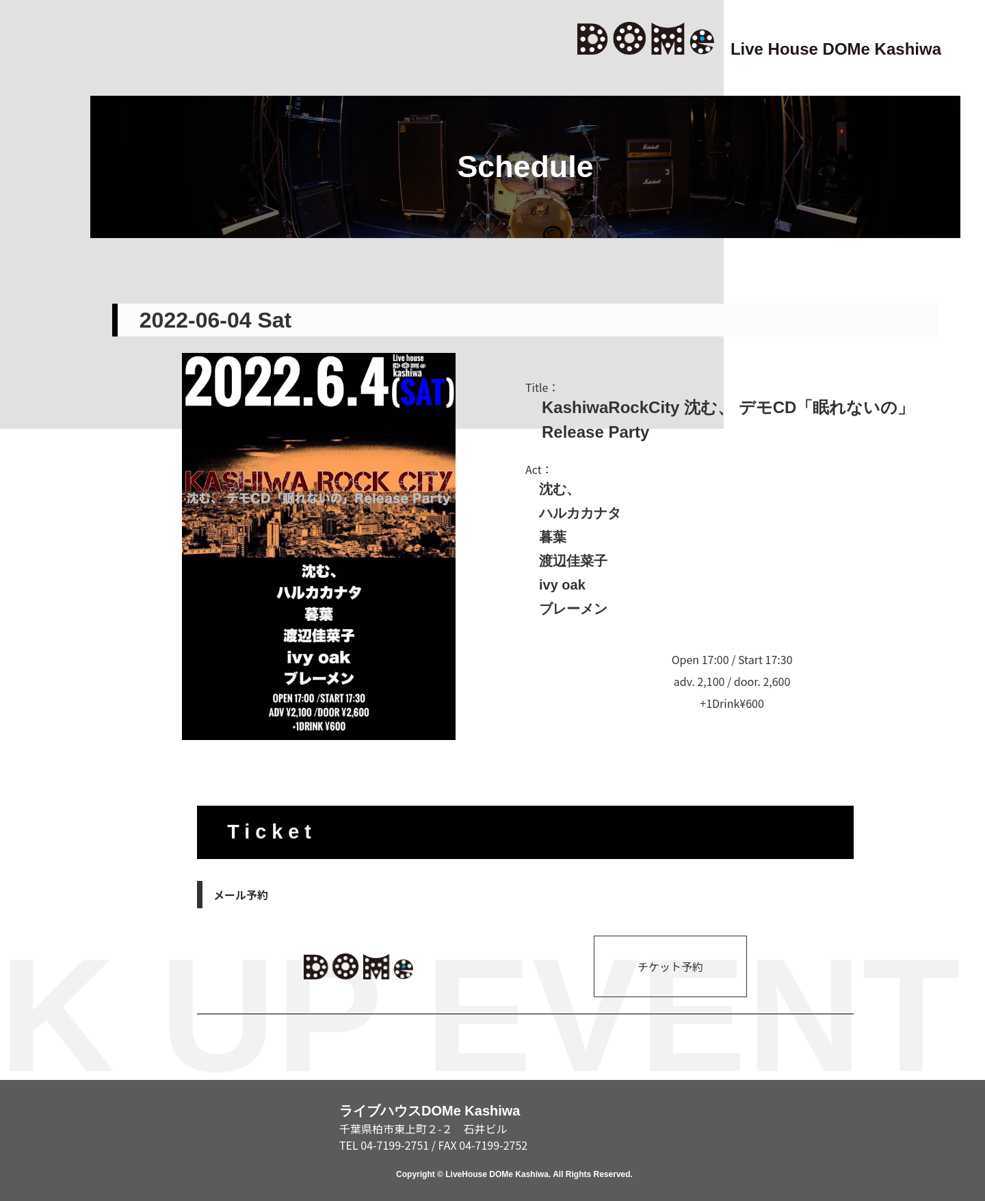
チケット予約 (670, 966)
